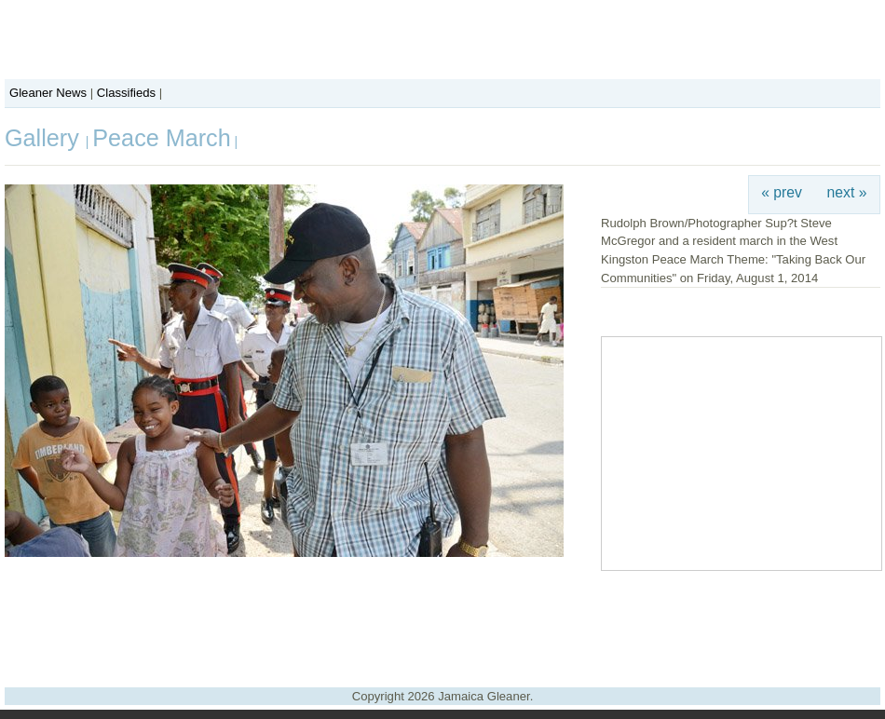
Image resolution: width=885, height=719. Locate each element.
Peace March (161, 138)
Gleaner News (48, 93)
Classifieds (126, 93)
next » (847, 192)
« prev (781, 192)
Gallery (45, 138)
